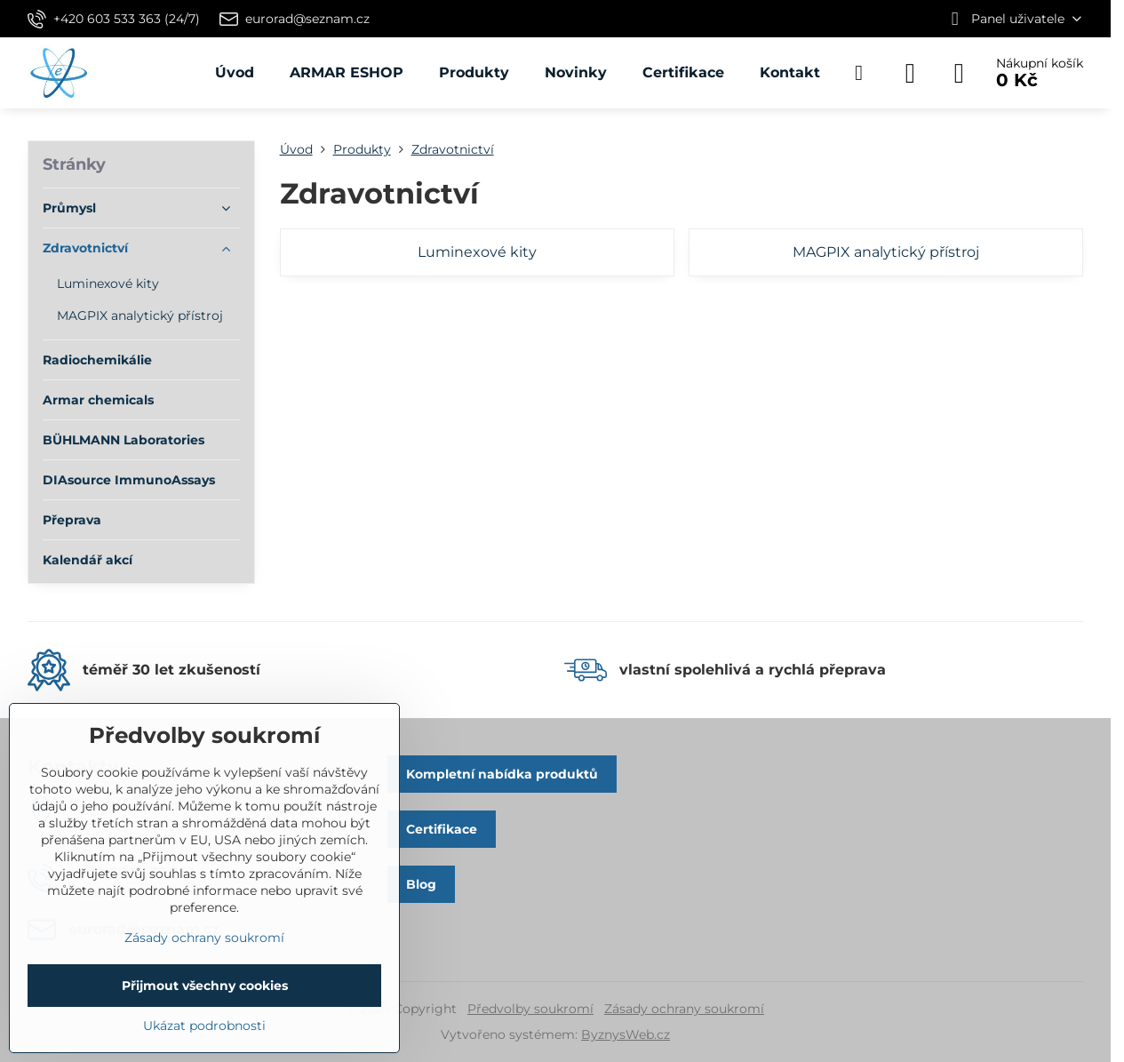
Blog (421, 884)
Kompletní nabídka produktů (502, 774)
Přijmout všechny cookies (205, 986)
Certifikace (441, 829)
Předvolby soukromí (530, 1009)
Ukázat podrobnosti (204, 1026)
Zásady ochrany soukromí (684, 1009)
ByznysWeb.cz (625, 1034)
